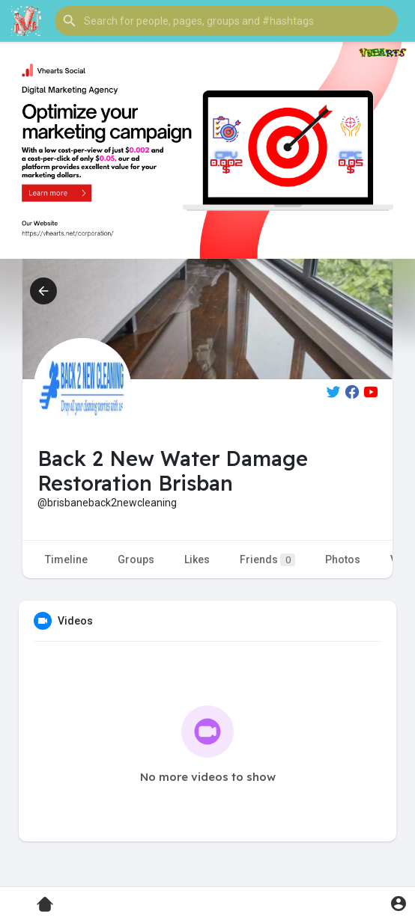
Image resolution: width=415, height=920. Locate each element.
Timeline (66, 559)
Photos (342, 559)
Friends (267, 559)
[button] (226, 21)
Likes (197, 559)
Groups (136, 559)
